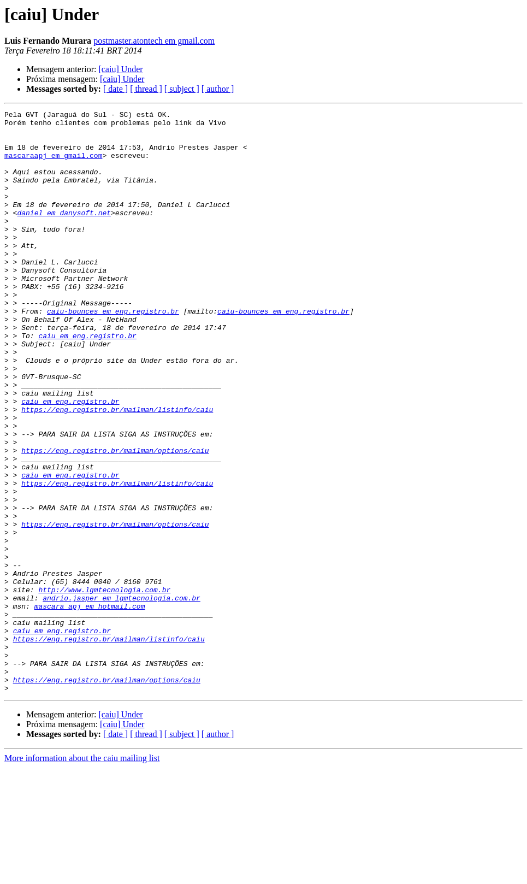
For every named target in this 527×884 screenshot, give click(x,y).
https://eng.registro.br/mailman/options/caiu (115, 519)
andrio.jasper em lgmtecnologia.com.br (121, 696)
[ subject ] (181, 88)
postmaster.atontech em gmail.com (154, 40)
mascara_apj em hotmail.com (89, 706)
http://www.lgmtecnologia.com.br (104, 686)
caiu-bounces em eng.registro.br (113, 352)
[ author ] (218, 88)
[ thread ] (146, 88)
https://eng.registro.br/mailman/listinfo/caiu (117, 470)
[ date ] (115, 88)
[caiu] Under (120, 69)
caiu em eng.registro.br (87, 381)
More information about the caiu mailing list (81, 874)
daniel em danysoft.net (64, 234)
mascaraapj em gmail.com (53, 165)
